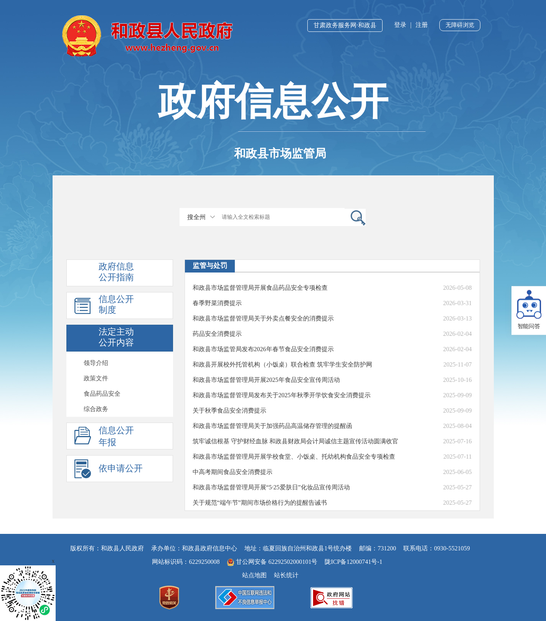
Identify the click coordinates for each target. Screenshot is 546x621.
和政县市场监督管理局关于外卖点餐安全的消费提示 (263, 318)
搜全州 (196, 217)
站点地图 (254, 575)
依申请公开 (121, 468)
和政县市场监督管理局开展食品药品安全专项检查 (260, 287)
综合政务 (96, 409)
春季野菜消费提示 (217, 303)
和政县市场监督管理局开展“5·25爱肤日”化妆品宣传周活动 (271, 487)
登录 (400, 24)
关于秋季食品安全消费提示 (229, 410)
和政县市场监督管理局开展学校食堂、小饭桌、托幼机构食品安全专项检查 (294, 456)
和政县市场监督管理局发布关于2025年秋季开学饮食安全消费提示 (282, 395)
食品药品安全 (102, 393)
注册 (422, 24)
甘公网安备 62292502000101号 (273, 561)
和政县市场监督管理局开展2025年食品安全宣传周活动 (266, 380)
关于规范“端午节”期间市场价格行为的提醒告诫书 (260, 502)
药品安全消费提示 (217, 333)
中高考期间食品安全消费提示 (232, 472)
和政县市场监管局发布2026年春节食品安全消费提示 (263, 349)
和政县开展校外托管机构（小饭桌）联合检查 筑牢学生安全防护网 (282, 364)
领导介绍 (96, 363)
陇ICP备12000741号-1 (353, 561)
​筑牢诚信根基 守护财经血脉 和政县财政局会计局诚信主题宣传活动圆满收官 (295, 441)
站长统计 (286, 575)
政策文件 (96, 378)
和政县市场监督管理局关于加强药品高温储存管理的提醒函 (272, 426)
